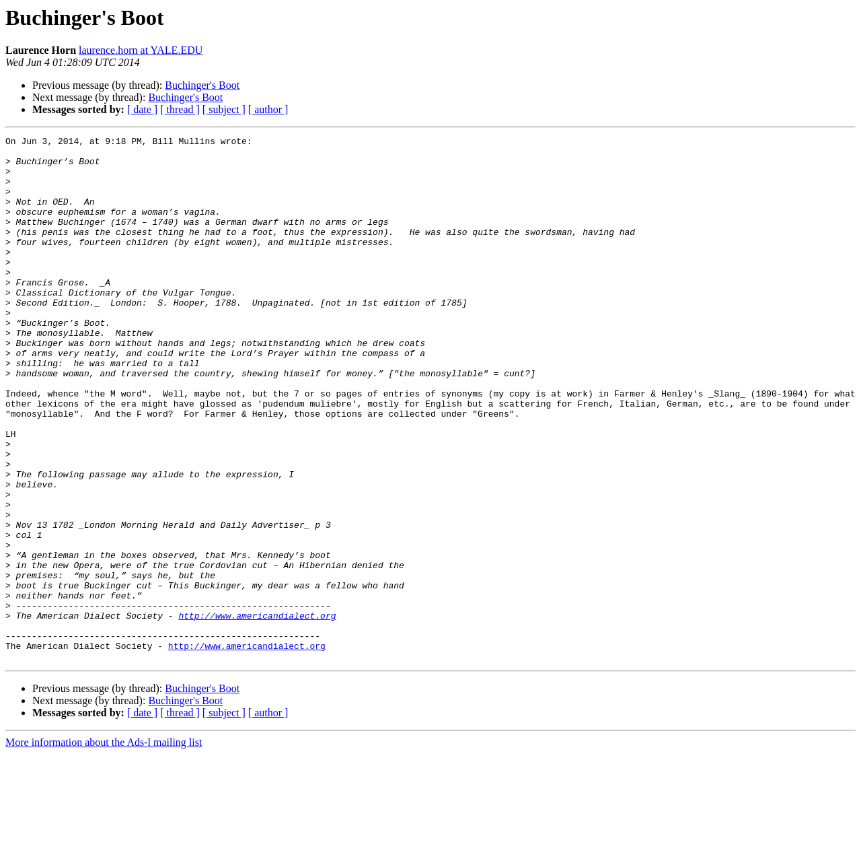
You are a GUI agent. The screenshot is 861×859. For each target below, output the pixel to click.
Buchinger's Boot (202, 85)
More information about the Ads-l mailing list (103, 847)
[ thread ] (180, 109)
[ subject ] (224, 109)
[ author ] (268, 109)
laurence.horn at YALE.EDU (140, 50)
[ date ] (142, 109)
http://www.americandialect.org (257, 712)
